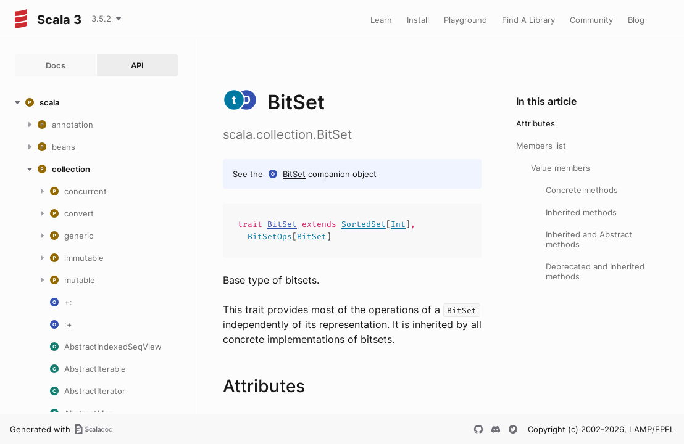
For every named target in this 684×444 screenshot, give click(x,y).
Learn (381, 20)
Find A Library (528, 20)
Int (398, 224)
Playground (465, 20)
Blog (636, 20)
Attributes (535, 123)
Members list (541, 145)
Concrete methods (582, 190)
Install (418, 20)
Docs (55, 65)
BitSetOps (270, 236)
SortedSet (363, 224)
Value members (560, 168)
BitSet (294, 174)
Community (591, 20)
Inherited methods (581, 212)
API (137, 65)
